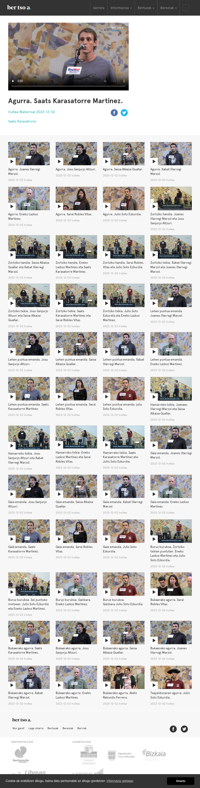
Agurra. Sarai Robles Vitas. (74, 214)
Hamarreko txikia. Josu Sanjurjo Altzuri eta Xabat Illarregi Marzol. (25, 458)
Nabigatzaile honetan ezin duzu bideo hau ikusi (68, 56)
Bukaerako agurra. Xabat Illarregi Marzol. (25, 695)
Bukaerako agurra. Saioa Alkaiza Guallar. (120, 650)
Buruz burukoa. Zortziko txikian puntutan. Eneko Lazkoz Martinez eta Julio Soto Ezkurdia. (167, 553)
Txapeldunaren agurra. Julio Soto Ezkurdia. (170, 695)
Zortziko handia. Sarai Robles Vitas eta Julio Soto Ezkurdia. (123, 265)
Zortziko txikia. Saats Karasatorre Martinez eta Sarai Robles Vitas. (73, 315)
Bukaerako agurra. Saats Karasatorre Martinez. (25, 650)
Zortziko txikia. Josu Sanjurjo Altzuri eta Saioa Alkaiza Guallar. (28, 315)
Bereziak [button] (168, 8)
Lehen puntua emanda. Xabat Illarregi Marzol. (123, 362)
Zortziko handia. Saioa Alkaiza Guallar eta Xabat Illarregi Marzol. (28, 267)
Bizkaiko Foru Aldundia (158, 754)
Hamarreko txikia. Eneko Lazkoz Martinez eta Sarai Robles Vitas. (73, 457)
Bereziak (67, 728)
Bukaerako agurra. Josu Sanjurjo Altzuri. (72, 650)
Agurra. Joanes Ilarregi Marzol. (24, 171)
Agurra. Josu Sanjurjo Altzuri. (76, 169)
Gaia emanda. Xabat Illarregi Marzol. (123, 504)
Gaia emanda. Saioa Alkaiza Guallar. (74, 504)
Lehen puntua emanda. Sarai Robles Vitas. (76, 407)
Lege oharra (36, 728)
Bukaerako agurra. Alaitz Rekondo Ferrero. (120, 695)
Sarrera (98, 8)
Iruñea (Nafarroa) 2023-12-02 (31, 112)
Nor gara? (18, 728)
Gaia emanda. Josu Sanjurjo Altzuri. (27, 504)
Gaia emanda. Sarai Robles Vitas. (74, 549)
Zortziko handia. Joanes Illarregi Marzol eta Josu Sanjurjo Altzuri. (167, 218)
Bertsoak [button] (146, 8)
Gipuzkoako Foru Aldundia (123, 754)
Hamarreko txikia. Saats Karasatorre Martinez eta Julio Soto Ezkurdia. (120, 457)
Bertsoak (52, 728)
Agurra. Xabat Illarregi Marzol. (165, 171)
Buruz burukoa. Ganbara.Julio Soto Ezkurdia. (123, 602)
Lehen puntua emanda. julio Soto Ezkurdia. (122, 407)
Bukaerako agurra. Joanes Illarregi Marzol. (168, 650)
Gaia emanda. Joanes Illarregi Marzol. (171, 455)
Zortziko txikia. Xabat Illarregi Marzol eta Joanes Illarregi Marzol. (170, 267)
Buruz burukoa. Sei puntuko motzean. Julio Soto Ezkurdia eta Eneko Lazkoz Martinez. (28, 604)
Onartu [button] (180, 781)
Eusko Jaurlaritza (88, 754)
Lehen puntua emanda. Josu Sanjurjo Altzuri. (28, 362)
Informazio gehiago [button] (120, 781)
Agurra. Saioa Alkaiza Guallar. (123, 169)
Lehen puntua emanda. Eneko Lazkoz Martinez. (166, 362)
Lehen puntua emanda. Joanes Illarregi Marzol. (166, 313)
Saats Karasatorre (22, 121)
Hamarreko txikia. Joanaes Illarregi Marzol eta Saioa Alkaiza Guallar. (168, 409)
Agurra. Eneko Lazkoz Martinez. (23, 216)
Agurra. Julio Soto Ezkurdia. (122, 214)
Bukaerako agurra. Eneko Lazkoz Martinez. (73, 695)
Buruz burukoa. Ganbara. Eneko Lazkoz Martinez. (73, 602)
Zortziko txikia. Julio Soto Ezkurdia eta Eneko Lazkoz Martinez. (121, 315)
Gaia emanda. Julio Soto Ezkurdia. (120, 549)
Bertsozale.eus (23, 754)
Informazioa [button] (121, 8)
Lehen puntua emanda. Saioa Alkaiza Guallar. (76, 362)
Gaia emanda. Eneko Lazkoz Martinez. (169, 504)
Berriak (82, 728)
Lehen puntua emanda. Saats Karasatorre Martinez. (28, 407)
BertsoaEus (24, 7)
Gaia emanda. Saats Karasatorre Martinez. (23, 549)
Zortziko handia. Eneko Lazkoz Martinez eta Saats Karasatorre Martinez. (73, 267)
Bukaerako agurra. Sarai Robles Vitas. (167, 602)
